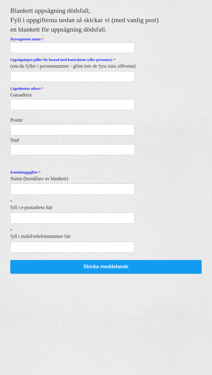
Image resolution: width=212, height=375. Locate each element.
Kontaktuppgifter (25, 172)
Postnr (16, 120)
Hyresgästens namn (26, 39)
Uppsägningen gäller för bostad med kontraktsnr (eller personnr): (62, 60)
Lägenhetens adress (26, 88)
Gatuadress (21, 94)
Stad (14, 140)
